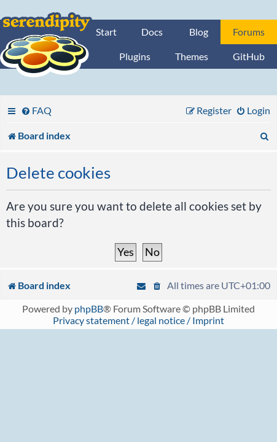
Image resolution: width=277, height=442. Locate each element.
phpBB (88, 308)
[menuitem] (36, 110)
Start (106, 31)
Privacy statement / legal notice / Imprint (138, 320)
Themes (191, 56)
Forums (249, 31)
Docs (152, 31)
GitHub (249, 56)
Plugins (134, 56)
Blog (198, 31)
